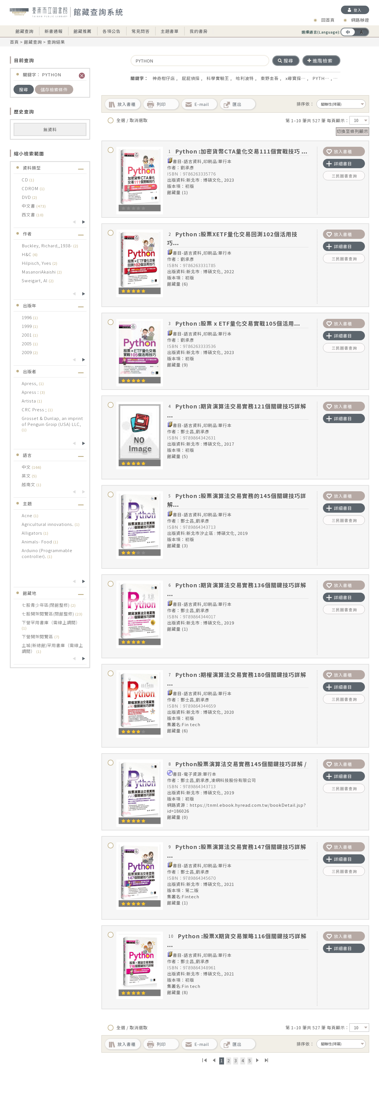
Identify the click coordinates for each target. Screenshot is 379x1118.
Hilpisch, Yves (37, 263)
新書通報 (54, 31)
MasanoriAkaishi (39, 272)
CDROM (31, 188)
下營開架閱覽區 (38, 636)
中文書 (29, 206)
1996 (27, 317)
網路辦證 (360, 20)
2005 (27, 343)
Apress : (31, 392)
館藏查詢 (24, 31)
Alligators (32, 533)
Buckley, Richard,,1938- (47, 245)
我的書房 (199, 31)
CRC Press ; (35, 409)
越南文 (29, 484)
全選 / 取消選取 (128, 120)
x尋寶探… (295, 78)
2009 (27, 352)
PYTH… (320, 78)
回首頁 (328, 20)
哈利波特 (245, 78)
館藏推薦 (83, 31)
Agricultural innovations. (48, 524)
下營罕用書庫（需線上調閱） (51, 622)
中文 (27, 467)
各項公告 (112, 31)
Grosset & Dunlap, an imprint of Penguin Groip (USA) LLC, (52, 421)
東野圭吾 (270, 78)
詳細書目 (339, 163)
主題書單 (170, 31)
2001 (27, 335)
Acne (28, 515)
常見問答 (141, 31)
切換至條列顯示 (352, 131)
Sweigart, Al (35, 280)
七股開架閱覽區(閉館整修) (48, 614)
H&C (27, 254)
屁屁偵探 (191, 78)
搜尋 (23, 89)
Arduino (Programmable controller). (47, 553)
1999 (27, 326)
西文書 (29, 214)
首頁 (14, 42)
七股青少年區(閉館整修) (46, 605)
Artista (29, 401)
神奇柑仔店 (163, 78)
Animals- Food (37, 541)
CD (25, 180)
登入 (358, 10)
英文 (27, 476)
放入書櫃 (339, 151)
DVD (27, 197)
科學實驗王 (218, 78)
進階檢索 (320, 60)
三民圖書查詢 (344, 176)
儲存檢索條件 (54, 89)
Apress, (30, 383)
